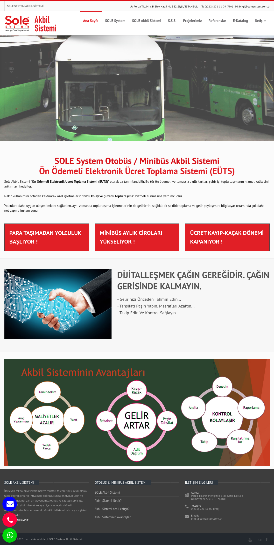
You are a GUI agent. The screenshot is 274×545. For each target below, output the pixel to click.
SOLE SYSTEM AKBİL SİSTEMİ (25, 6)
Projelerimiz (192, 20)
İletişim (260, 20)
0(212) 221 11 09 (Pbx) (219, 6)
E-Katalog (240, 20)
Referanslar (217, 20)
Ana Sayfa (90, 20)
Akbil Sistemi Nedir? (108, 501)
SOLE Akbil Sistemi (146, 20)
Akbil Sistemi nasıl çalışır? (112, 509)
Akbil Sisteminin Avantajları (113, 517)
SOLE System (115, 20)
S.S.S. (172, 20)
